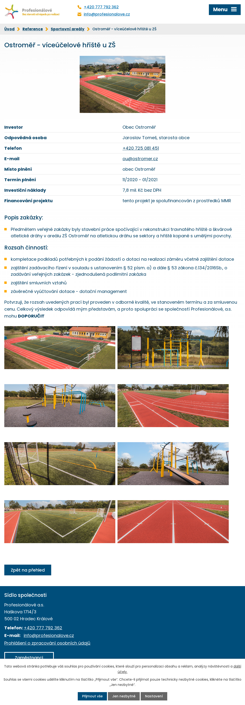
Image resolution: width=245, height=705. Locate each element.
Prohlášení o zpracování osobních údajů (47, 643)
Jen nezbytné (123, 696)
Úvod (9, 29)
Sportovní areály (67, 29)
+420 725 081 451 (140, 148)
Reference (32, 29)
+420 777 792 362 (101, 7)
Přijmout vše (92, 696)
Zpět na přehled (28, 570)
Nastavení (154, 696)
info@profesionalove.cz (107, 14)
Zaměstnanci (29, 658)
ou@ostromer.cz (140, 159)
